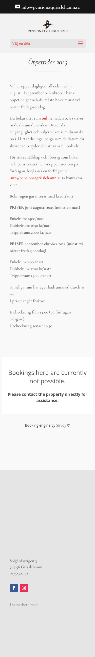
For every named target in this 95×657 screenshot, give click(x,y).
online (47, 118)
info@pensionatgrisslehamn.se (35, 177)
